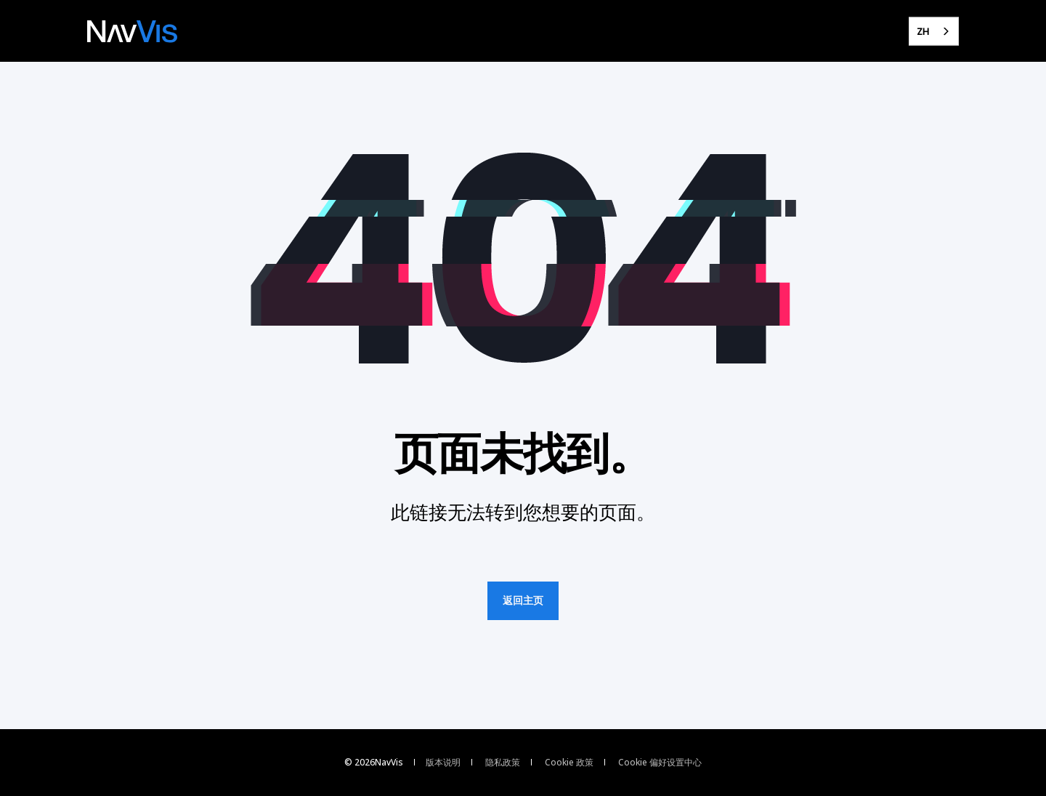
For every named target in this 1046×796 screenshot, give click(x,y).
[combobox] (934, 31)
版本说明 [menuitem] (443, 762)
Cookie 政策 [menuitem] (569, 762)
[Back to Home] (132, 31)
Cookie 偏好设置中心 (660, 762)
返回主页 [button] (523, 600)
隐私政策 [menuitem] (502, 762)
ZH (923, 31)
